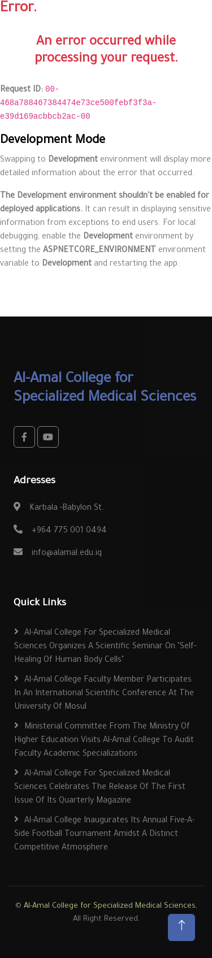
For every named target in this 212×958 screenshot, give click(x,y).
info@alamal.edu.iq (67, 553)
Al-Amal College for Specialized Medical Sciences (110, 906)
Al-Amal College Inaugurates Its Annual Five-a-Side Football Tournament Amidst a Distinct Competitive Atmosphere (104, 835)
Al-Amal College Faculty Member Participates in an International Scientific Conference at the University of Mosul (104, 694)
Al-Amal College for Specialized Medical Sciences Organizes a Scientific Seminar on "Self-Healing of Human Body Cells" (105, 647)
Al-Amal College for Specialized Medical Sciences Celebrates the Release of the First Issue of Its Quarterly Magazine (99, 788)
